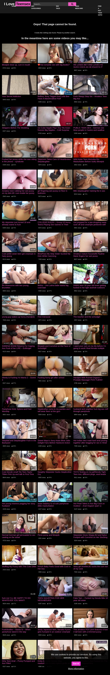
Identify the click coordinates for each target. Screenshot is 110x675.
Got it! (76, 663)
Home (14, 6)
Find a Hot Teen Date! (100, 10)
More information (76, 669)
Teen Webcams (79, 7)
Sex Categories (36, 7)
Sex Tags (58, 7)
